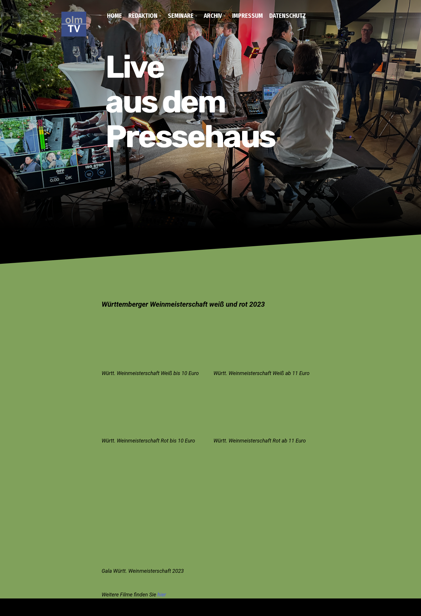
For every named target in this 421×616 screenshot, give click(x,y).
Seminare (181, 16)
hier (162, 594)
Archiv (213, 16)
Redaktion (143, 16)
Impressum (247, 16)
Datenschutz (287, 16)
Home (114, 16)
